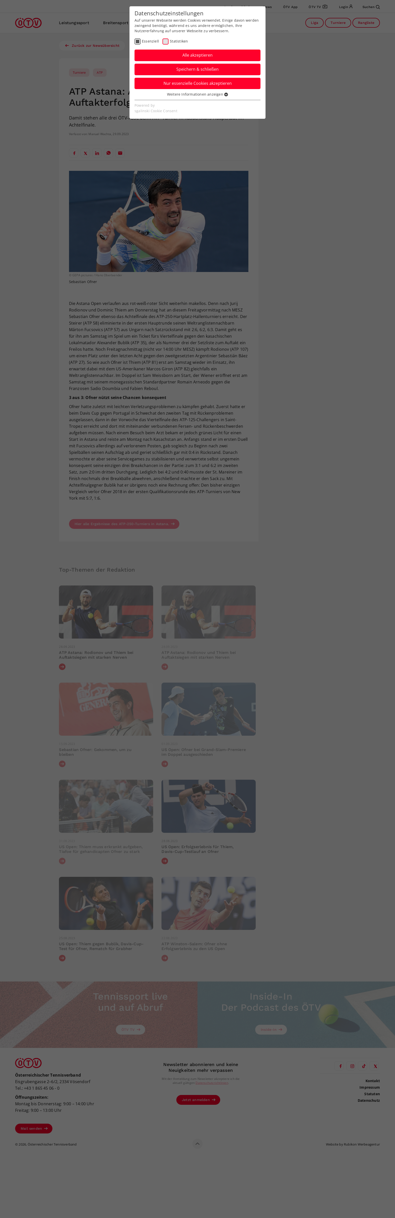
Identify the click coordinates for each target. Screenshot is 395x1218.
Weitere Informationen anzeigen (197, 94)
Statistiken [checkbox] (179, 41)
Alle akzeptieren (197, 55)
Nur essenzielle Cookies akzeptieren (197, 83)
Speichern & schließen (197, 69)
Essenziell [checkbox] (150, 41)
